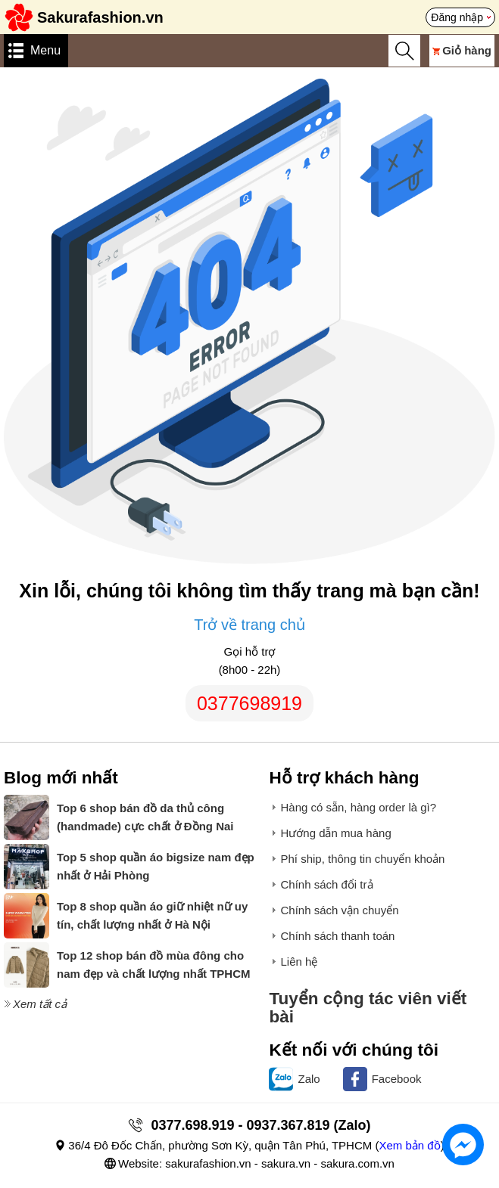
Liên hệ (298, 961)
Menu (45, 50)
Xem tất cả (40, 1003)
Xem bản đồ (409, 1145)
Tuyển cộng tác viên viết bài (367, 1007)
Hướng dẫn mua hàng (335, 833)
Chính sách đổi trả (326, 884)
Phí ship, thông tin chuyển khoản (362, 858)
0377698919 (249, 703)
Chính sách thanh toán (337, 935)
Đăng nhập (457, 17)
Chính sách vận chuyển (339, 910)
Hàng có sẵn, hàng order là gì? (358, 807)
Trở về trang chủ (249, 624)
